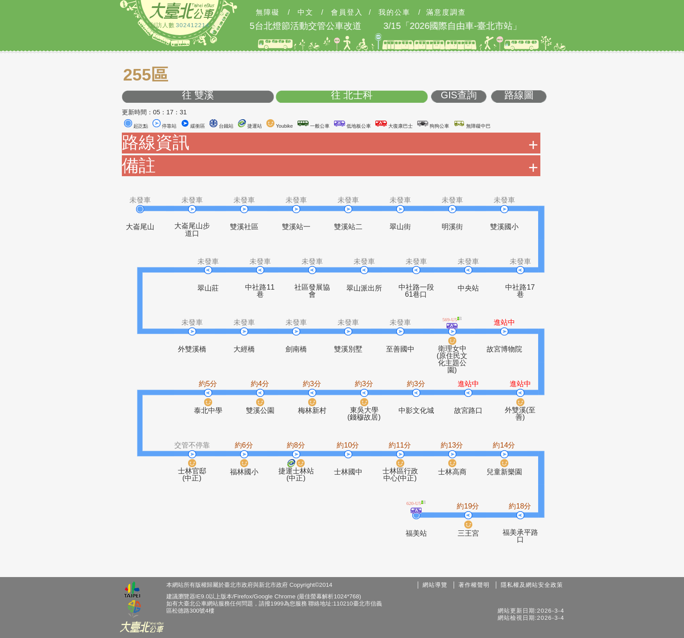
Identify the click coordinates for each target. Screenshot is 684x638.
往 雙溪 (198, 95)
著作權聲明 (474, 584)
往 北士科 (352, 95)
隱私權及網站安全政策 (532, 584)
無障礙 (268, 12)
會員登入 (347, 12)
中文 (306, 12)
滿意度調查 (446, 12)
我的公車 (394, 12)
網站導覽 (434, 584)
